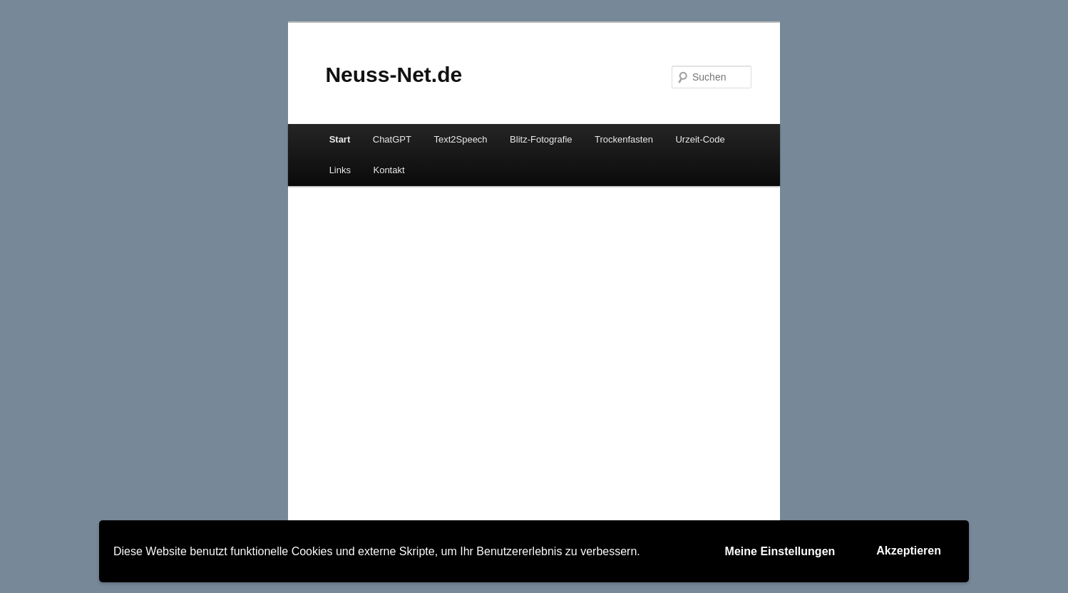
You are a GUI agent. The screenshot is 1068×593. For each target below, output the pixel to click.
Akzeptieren (908, 551)
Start (340, 139)
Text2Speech (460, 139)
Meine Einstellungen (780, 551)
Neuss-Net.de (393, 74)
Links (340, 170)
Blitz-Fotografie (541, 139)
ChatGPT (392, 139)
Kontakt (388, 170)
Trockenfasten (624, 139)
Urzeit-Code (699, 139)
